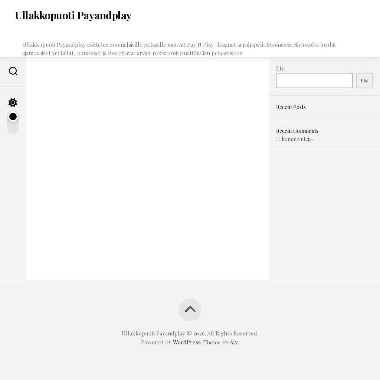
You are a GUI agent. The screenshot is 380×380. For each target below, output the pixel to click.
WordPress (187, 342)
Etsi (280, 68)
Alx (234, 342)
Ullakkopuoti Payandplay (73, 15)
